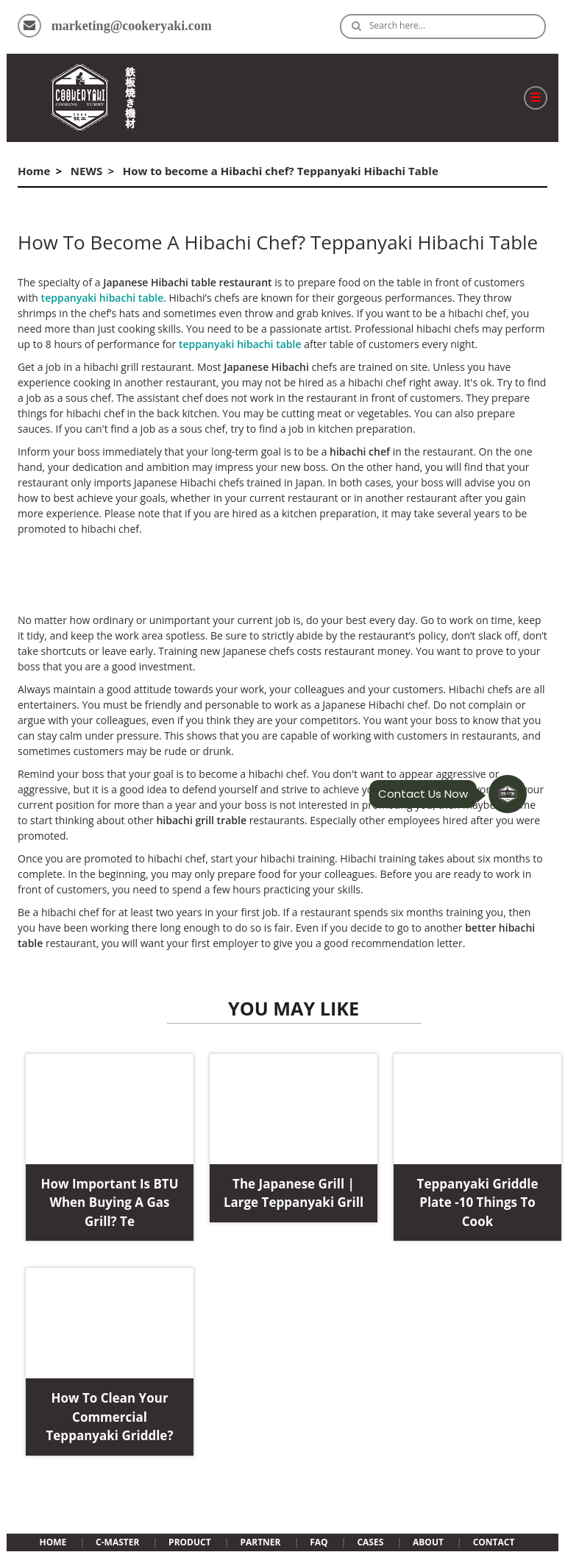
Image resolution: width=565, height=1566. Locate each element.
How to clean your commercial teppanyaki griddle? (109, 1416)
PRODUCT (189, 1542)
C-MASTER (117, 1542)
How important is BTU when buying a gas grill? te (109, 1202)
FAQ (318, 1542)
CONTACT (494, 1542)
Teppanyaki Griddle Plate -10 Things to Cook (478, 1202)
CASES (370, 1542)
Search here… (397, 25)
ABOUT (428, 1542)
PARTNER (260, 1542)
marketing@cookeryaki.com (131, 25)
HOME (53, 1542)
